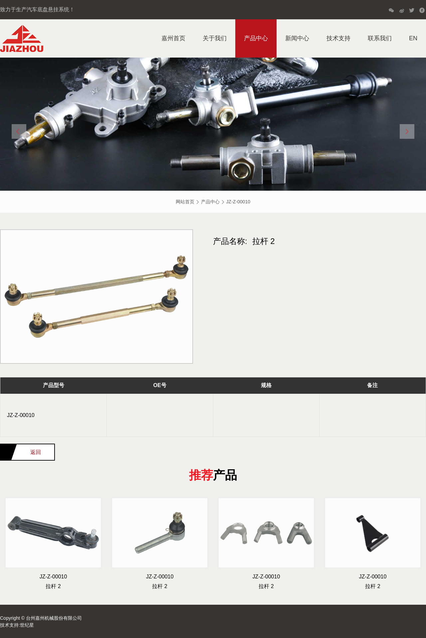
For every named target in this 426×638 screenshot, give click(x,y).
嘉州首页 (173, 38)
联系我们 (380, 38)
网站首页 (185, 201)
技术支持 (338, 38)
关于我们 (215, 38)
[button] (19, 131)
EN (413, 38)
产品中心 (256, 38)
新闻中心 (297, 38)
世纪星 (27, 625)
